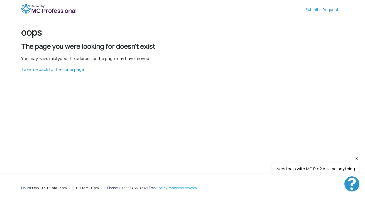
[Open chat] (351, 183)
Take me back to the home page (52, 69)
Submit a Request (322, 9)
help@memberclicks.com (178, 188)
